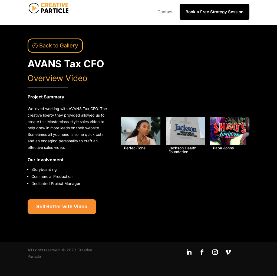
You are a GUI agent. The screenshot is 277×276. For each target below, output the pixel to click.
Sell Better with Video (61, 206)
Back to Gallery (58, 45)
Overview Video (57, 78)
